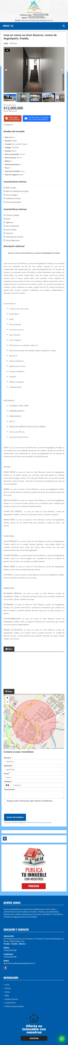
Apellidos (8, 765)
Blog (7, 995)
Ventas (8, 988)
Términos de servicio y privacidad (39, 822)
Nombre (8, 758)
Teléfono (8, 781)
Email (7, 773)
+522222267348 (40, 14)
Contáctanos (10, 1002)
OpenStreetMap (58, 748)
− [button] (7, 702)
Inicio (7, 984)
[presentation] (25, 808)
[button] (62, 49)
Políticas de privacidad (14, 1006)
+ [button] (7, 698)
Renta (7, 992)
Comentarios (9, 789)
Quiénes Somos (11, 999)
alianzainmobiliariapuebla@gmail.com (19, 963)
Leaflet (42, 748)
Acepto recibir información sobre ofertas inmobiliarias (29, 801)
